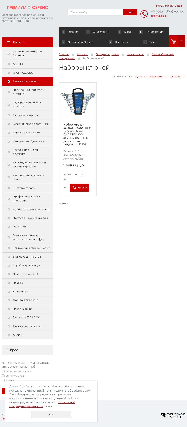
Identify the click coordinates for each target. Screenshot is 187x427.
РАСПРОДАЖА (23, 72)
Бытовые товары (24, 188)
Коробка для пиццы (26, 265)
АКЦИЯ (18, 63)
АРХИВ (17, 334)
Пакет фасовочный (25, 274)
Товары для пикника (26, 326)
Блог (150, 42)
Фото (124, 31)
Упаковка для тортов (27, 256)
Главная (71, 31)
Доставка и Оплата (77, 42)
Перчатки (19, 226)
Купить (82, 187)
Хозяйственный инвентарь (31, 209)
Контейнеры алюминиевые (31, 248)
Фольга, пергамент (25, 300)
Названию (156, 76)
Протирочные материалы (30, 218)
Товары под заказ (24, 81)
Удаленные (20, 291)
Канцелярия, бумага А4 (28, 141)
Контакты (118, 42)
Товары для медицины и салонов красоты (29, 164)
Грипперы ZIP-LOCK (26, 317)
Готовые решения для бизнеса (27, 53)
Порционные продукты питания (29, 91)
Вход (159, 5)
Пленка (18, 282)
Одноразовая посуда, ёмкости (27, 104)
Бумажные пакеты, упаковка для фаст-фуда (29, 237)
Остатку (175, 76)
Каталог (82, 54)
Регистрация (174, 5)
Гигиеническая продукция (31, 124)
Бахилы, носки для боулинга (25, 152)
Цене (139, 76)
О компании (98, 31)
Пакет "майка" (22, 308)
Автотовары (135, 54)
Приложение (151, 31)
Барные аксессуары (26, 132)
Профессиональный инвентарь (26, 198)
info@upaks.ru (159, 15)
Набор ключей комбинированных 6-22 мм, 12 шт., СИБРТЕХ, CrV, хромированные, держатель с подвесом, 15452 (77, 134)
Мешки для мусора (26, 115)
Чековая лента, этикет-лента (28, 177)
